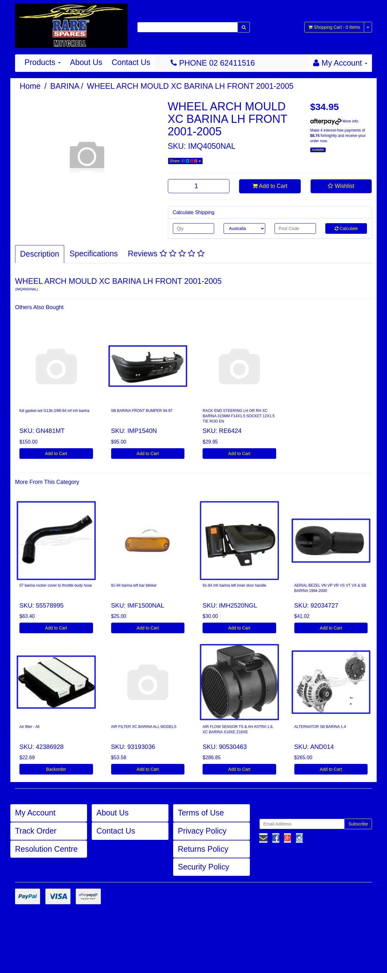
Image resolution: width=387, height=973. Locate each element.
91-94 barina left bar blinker (134, 585)
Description (39, 253)
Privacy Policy (202, 830)
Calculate (346, 228)
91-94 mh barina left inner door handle (234, 585)
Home (30, 86)
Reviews (166, 253)
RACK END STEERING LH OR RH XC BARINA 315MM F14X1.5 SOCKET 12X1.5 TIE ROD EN (239, 416)
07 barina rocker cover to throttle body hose (55, 585)
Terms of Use (201, 812)
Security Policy (203, 866)
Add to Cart (269, 186)
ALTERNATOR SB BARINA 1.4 (320, 727)
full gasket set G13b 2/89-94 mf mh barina (54, 411)
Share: (185, 161)
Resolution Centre (46, 849)
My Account (35, 812)
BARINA (65, 86)
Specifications (94, 253)
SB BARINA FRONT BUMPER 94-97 (142, 411)
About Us (86, 62)
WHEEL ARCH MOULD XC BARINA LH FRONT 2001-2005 (190, 86)
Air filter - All (29, 727)
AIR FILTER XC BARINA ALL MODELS (144, 727)
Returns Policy (203, 849)
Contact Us (130, 62)
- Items (334, 27)
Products (42, 62)
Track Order (35, 830)
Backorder (56, 769)
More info (334, 121)
